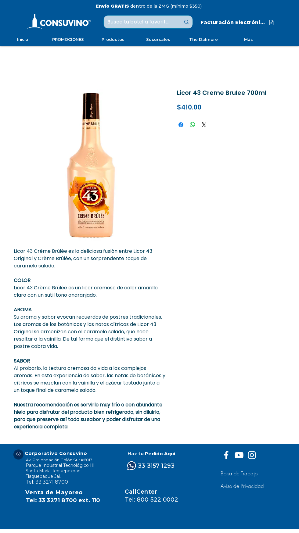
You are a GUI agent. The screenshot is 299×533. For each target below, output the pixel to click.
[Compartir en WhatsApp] (192, 124)
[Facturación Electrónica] (237, 22)
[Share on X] (204, 124)
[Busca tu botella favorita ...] (139, 22)
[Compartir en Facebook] (181, 124)
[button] (243, 486)
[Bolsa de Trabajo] (240, 473)
